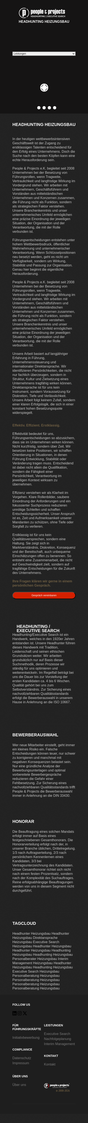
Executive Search (57, 1034)
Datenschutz (21, 1058)
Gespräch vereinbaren (44, 595)
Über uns (19, 1085)
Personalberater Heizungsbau (34, 959)
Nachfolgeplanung (57, 1039)
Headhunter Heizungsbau (31, 933)
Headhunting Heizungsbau (44, 14)
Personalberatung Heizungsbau (36, 975)
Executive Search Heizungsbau (35, 971)
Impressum (20, 1063)
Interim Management (59, 1044)
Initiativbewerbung (26, 1037)
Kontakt (49, 1064)
